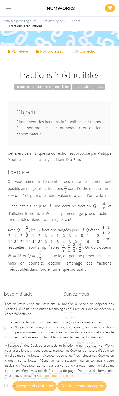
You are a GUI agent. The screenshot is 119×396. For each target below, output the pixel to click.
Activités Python (54, 21)
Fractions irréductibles (25, 26)
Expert (75, 21)
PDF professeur (50, 51)
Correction (89, 51)
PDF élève (18, 51)
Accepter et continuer (34, 386)
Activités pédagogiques (20, 21)
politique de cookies (59, 376)
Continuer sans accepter (82, 386)
